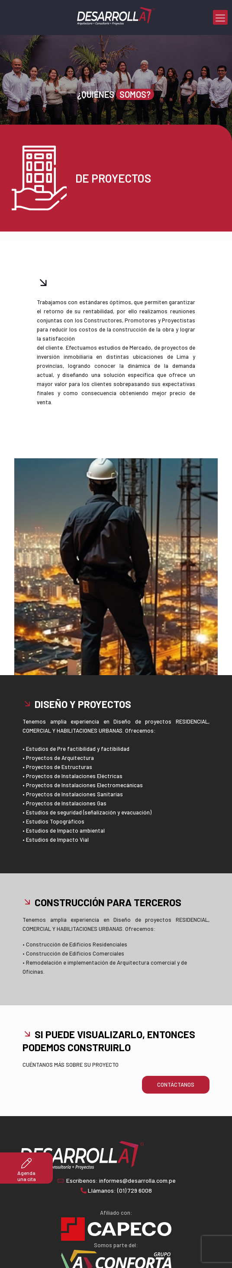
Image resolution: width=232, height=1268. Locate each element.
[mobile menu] (220, 17)
